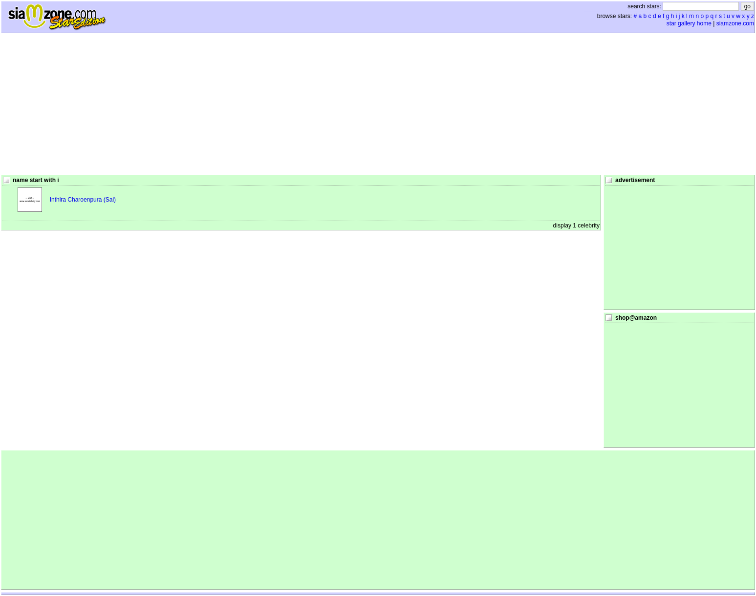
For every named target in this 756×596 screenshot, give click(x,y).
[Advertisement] (378, 104)
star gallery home (689, 23)
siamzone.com (735, 23)
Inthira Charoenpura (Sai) (83, 199)
